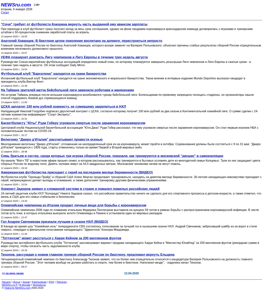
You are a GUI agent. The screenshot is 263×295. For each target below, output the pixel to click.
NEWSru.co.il (9, 284)
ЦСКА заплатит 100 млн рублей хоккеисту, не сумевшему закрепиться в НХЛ (63, 106)
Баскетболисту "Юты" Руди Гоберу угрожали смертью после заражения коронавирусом (73, 123)
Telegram (61, 282)
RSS (51, 282)
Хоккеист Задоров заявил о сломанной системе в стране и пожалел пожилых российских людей (80, 189)
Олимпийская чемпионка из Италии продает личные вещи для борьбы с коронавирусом (73, 205)
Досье (16, 282)
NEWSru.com (16, 4)
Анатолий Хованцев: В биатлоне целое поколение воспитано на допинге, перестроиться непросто (81, 41)
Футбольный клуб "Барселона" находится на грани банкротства (53, 73)
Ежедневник (39, 282)
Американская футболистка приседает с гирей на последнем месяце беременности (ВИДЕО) (77, 172)
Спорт (5, 12)
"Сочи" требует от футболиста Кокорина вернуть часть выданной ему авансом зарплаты (74, 24)
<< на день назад (13, 273)
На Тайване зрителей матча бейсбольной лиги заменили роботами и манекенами (67, 90)
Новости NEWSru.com (17, 287)
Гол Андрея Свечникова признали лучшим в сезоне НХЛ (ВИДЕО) (54, 222)
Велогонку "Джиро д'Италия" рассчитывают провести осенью (52, 139)
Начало (6, 282)
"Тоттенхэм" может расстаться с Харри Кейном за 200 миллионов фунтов (61, 238)
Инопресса (39, 284)
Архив (26, 282)
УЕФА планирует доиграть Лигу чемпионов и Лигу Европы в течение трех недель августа (74, 57)
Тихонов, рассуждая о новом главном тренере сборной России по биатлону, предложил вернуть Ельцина (87, 254)
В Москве (25, 284)
